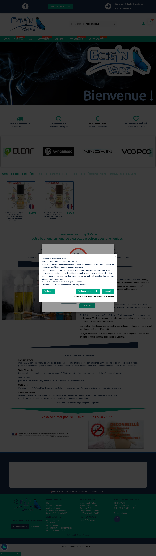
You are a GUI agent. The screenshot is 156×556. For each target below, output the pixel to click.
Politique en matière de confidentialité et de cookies (94, 297)
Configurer (48, 291)
